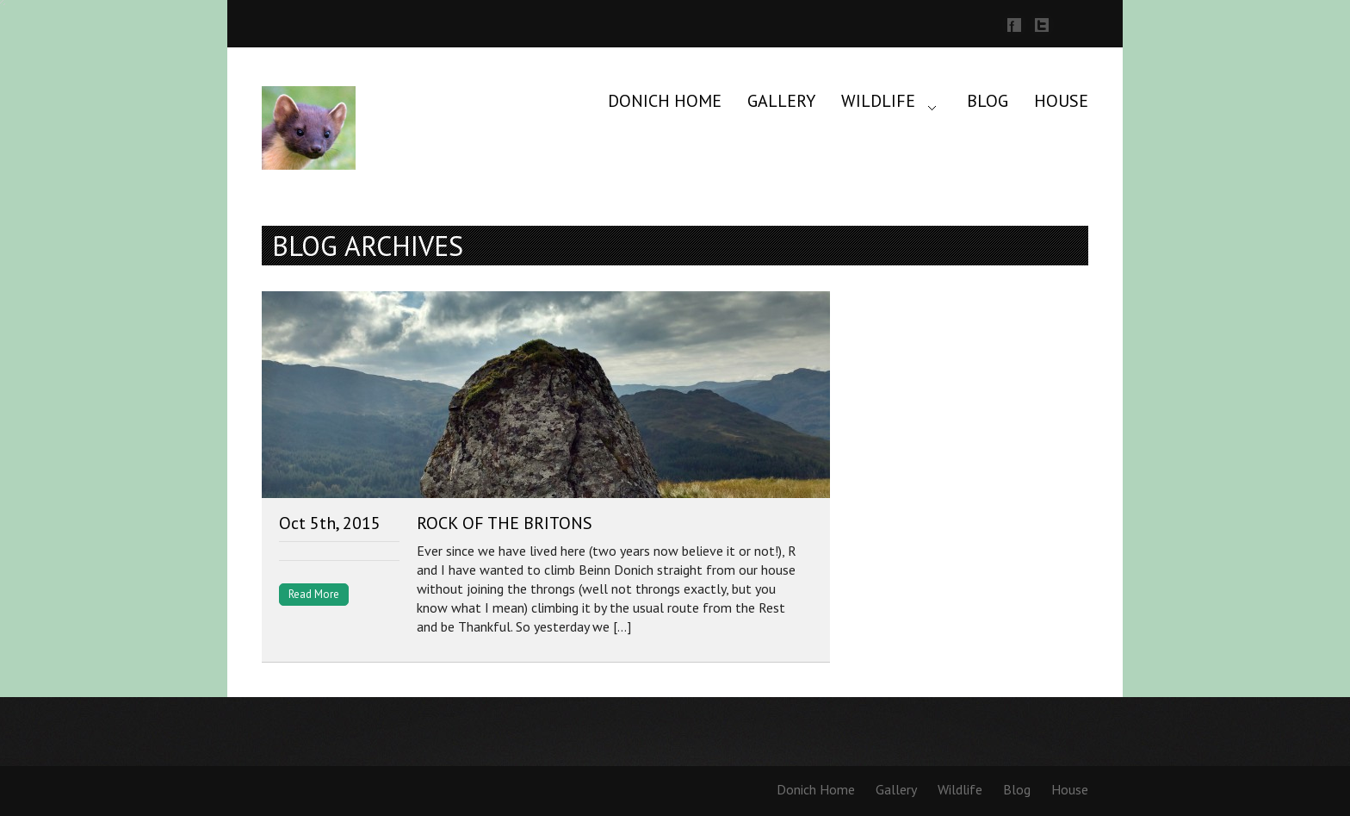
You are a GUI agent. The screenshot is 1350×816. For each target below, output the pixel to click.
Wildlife (878, 101)
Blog (987, 101)
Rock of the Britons (504, 523)
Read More (313, 594)
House (1061, 101)
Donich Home (664, 101)
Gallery (781, 101)
